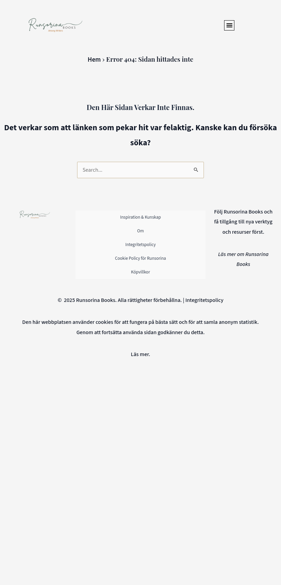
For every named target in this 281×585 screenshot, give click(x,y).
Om (140, 231)
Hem (94, 59)
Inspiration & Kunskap (140, 217)
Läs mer (140, 354)
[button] (229, 25)
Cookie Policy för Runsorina (140, 258)
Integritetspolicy (140, 245)
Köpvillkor (140, 272)
